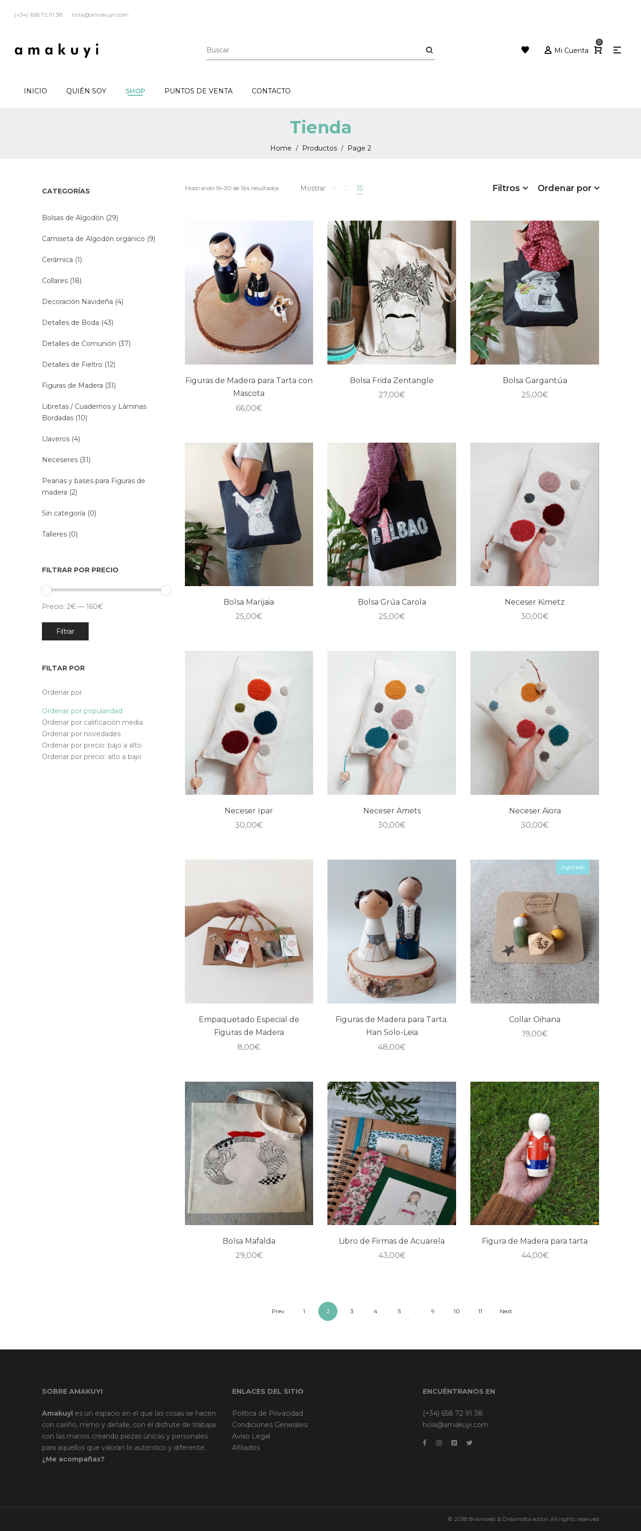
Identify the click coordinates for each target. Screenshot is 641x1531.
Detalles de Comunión (79, 343)
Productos (319, 148)
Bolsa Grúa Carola (392, 602)
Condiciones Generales (269, 1424)
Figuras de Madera (72, 385)
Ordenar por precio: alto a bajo (92, 756)
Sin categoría (63, 513)
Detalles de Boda (70, 322)
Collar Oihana (534, 1019)
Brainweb (482, 1518)
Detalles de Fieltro (72, 364)
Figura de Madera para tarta (535, 1241)
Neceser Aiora (535, 810)
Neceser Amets (392, 810)
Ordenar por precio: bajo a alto (92, 745)
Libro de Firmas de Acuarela (392, 1241)
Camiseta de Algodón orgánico (93, 238)
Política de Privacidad (267, 1413)
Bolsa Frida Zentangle (392, 380)
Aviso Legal (251, 1436)
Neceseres (60, 460)
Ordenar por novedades (81, 734)
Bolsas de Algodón (73, 217)
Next (506, 1311)
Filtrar (65, 631)
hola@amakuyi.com (455, 1424)
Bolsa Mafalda (249, 1241)
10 (457, 1311)
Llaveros (56, 439)
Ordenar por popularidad (82, 711)
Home (281, 148)
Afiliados (246, 1447)
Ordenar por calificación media (92, 722)
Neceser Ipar (248, 810)
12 (346, 188)
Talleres (54, 534)
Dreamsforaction (525, 1518)
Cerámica (57, 259)
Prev (278, 1311)
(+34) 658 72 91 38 (453, 1413)
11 (480, 1311)
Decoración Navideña (77, 301)
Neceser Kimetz (535, 602)
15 (359, 188)
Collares (55, 280)
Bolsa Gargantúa (535, 380)
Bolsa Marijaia (249, 602)
